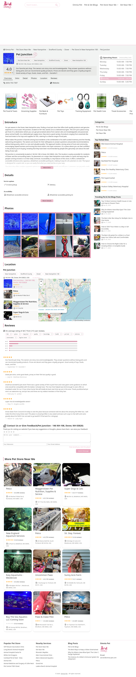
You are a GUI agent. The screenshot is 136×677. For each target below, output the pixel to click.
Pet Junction (105, 49)
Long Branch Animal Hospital (14, 650)
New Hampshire (39, 49)
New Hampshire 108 (79, 60)
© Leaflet (69, 320)
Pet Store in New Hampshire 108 (85, 49)
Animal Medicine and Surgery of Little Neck (19, 663)
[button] (49, 316)
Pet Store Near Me (108, 5)
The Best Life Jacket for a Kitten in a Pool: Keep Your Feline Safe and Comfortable (113, 237)
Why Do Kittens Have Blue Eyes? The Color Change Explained (113, 212)
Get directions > (37, 277)
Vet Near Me (125, 5)
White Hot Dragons (10, 655)
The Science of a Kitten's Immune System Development (83, 658)
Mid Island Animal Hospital (113, 146)
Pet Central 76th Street (12, 666)
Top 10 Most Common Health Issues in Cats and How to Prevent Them (113, 203)
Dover (66, 49)
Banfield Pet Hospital (113, 163)
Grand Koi (39, 663)
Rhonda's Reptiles (42, 652)
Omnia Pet (77, 5)
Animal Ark (7, 661)
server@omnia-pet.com (108, 658)
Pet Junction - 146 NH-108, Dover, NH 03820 (50, 309)
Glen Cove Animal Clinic (44, 655)
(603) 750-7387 (12, 83)
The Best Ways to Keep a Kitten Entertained (83, 650)
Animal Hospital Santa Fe (12, 652)
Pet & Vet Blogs (91, 5)
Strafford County (55, 49)
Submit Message (83, 451)
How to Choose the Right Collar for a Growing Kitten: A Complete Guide (113, 246)
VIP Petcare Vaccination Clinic (14, 647)
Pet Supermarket (113, 180)
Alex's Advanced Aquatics (44, 658)
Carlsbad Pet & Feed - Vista (13, 658)
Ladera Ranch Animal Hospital (46, 666)
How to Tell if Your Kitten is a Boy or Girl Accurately (113, 229)
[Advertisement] (68, 26)
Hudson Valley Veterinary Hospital (113, 189)
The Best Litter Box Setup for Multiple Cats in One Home (113, 220)
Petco (113, 154)
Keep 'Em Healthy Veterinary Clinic (113, 171)
